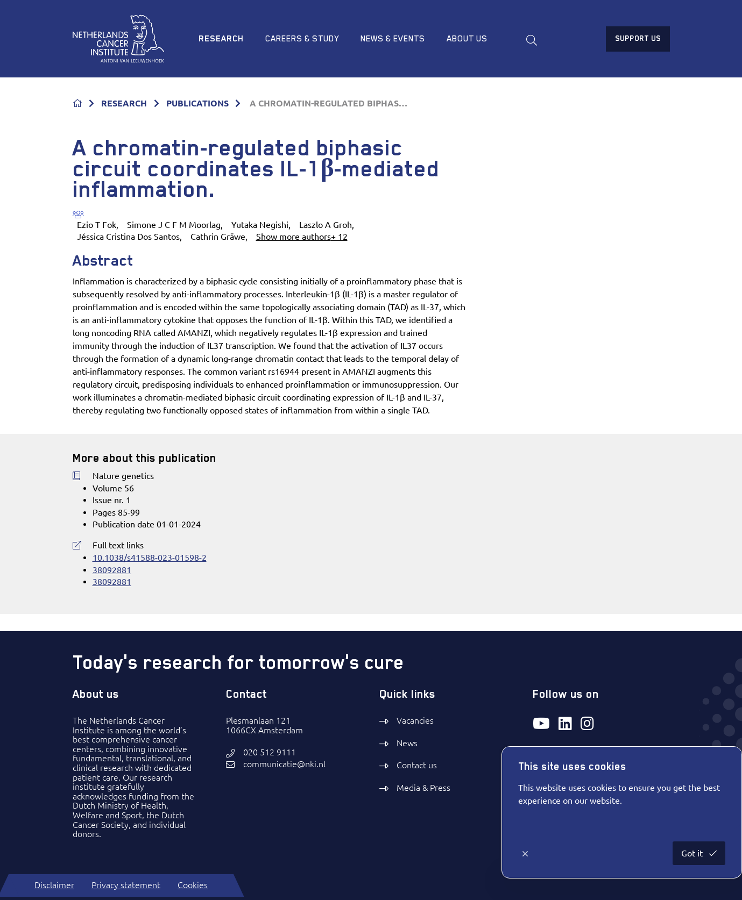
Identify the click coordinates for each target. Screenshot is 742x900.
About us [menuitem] (467, 39)
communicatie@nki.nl (284, 764)
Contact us (417, 765)
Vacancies (415, 720)
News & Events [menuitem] (393, 39)
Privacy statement (125, 885)
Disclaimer (54, 885)
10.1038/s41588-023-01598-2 (150, 557)
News (407, 743)
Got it (693, 853)
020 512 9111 (269, 752)
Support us (638, 38)
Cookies (193, 885)
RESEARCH (124, 103)
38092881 (112, 570)
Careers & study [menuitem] (302, 39)
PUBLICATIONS (197, 103)
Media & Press (423, 787)
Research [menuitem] (221, 39)
